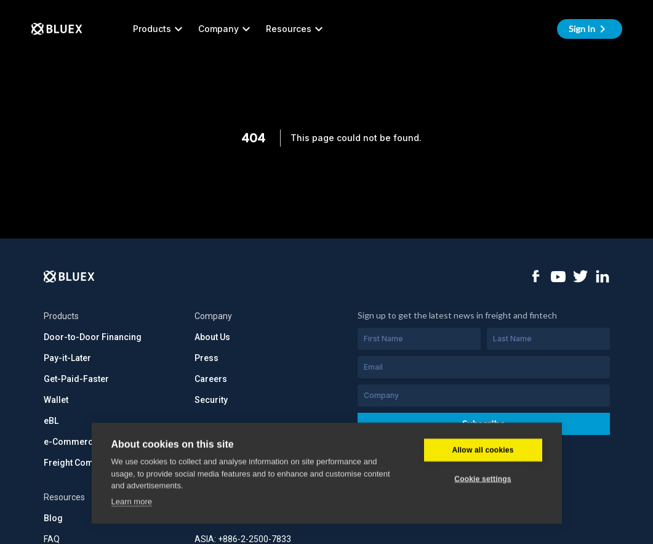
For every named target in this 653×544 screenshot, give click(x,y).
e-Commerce (71, 442)
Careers (210, 379)
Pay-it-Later (67, 358)
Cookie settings (482, 454)
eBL (51, 421)
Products (159, 29)
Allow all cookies (482, 425)
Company (226, 29)
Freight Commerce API (89, 463)
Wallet (56, 400)
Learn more (131, 477)
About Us (212, 337)
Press (206, 358)
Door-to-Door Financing (93, 337)
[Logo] (69, 276)
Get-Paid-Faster (76, 379)
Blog (53, 518)
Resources (296, 29)
